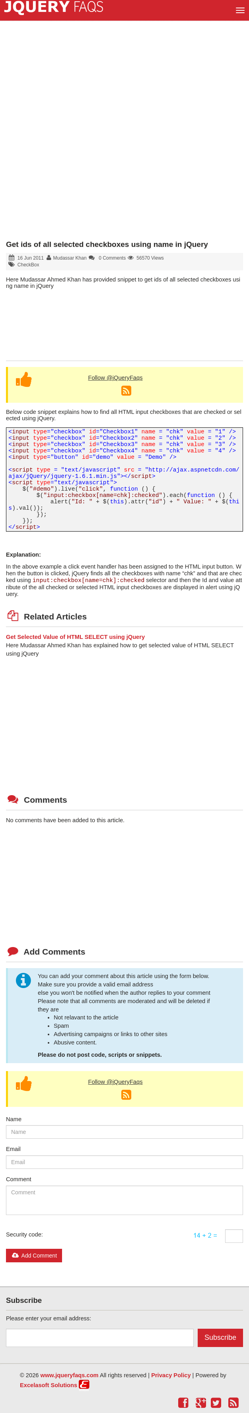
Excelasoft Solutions (48, 1385)
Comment (18, 1179)
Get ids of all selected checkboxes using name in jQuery (107, 244)
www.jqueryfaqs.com (70, 1375)
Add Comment (34, 1255)
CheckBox (28, 265)
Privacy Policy (171, 1375)
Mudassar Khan (70, 258)
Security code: (24, 1234)
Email (13, 1149)
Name (13, 1119)
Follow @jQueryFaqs (115, 378)
